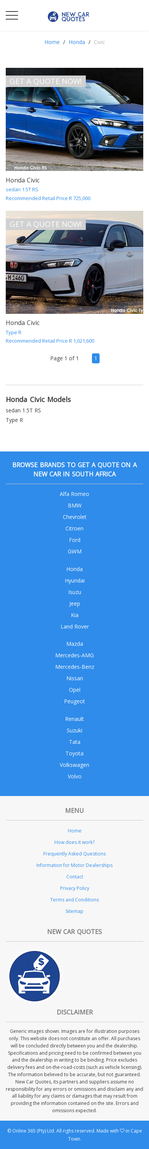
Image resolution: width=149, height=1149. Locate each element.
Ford (74, 539)
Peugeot (74, 701)
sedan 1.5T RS (23, 410)
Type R (14, 419)
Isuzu (74, 592)
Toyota (74, 753)
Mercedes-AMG (74, 655)
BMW (75, 505)
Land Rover (75, 626)
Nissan (74, 678)
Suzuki (74, 730)
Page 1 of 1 (64, 358)
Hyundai (75, 580)
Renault (74, 718)
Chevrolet (75, 516)
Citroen (74, 528)
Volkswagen (74, 764)
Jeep (74, 603)
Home (52, 42)
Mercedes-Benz (74, 666)
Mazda (74, 643)
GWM (75, 551)
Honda (77, 42)
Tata (74, 741)
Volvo (75, 776)
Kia (75, 615)
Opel (74, 689)
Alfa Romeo (74, 493)
